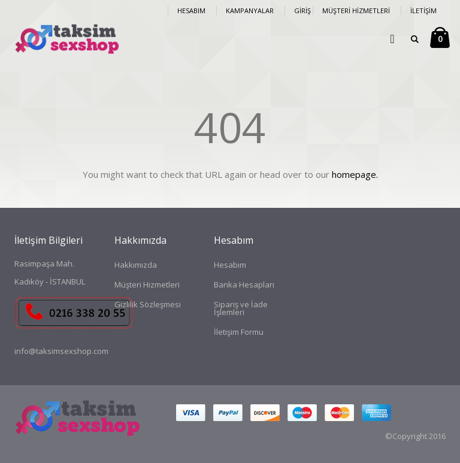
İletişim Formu (239, 331)
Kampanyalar (250, 10)
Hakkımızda (135, 264)
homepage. (355, 174)
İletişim (423, 10)
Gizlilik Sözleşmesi (147, 304)
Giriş (302, 10)
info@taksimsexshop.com (61, 351)
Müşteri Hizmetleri (356, 10)
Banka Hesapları (244, 284)
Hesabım (191, 10)
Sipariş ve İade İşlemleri (241, 308)
